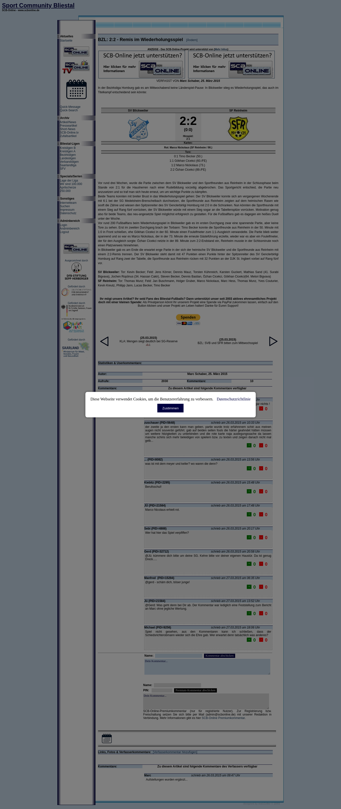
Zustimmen (170, 408)
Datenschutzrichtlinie (234, 399)
